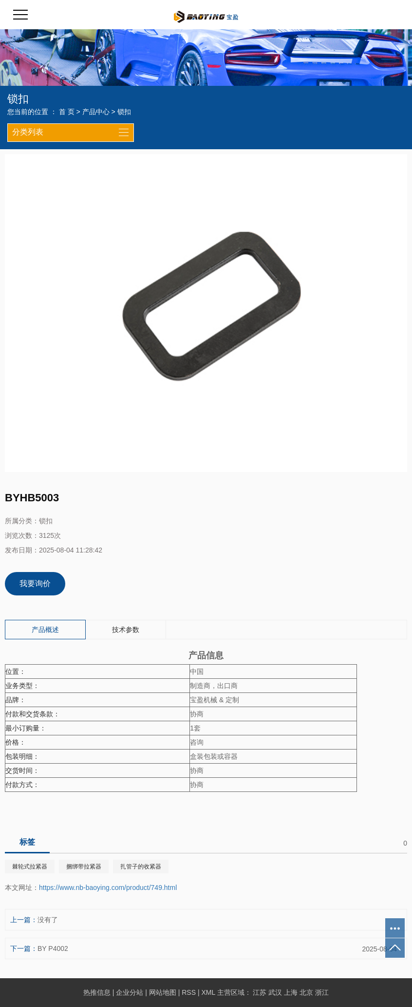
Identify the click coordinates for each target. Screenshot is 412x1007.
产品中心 (96, 112)
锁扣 (124, 112)
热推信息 (97, 992)
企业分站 (129, 992)
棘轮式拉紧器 (29, 866)
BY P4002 (52, 948)
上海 (291, 992)
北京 (306, 992)
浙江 (322, 992)
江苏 (259, 992)
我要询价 (35, 583)
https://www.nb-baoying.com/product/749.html (108, 887)
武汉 (275, 992)
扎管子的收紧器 (140, 866)
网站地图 (162, 992)
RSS (189, 992)
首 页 (67, 112)
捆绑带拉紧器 (83, 866)
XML (208, 992)
